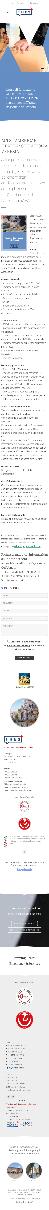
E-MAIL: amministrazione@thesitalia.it (18, 790)
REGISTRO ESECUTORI (15, 1055)
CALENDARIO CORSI (14, 1052)
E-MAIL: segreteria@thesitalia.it (15, 784)
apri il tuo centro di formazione (24, 930)
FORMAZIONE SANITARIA (16, 1045)
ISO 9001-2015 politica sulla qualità (19, 1119)
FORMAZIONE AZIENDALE (16, 1049)
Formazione (22, 3)
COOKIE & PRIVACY (14, 1065)
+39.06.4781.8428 (10, 772)
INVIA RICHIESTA (25, 658)
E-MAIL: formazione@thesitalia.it (16, 787)
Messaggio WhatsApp (13, 781)
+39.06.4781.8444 (10, 775)
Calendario (34, 3)
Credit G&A (28, 1202)
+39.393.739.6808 (10, 778)
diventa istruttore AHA (24, 923)
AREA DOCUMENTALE (15, 1058)
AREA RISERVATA (13, 1061)
